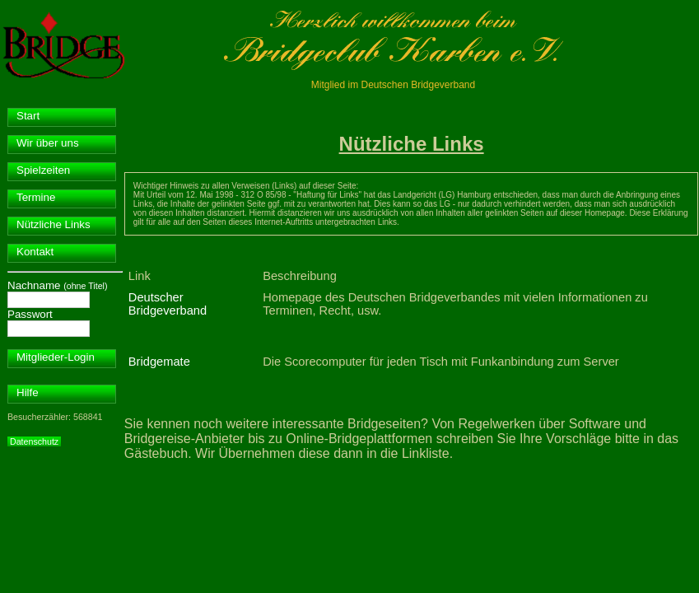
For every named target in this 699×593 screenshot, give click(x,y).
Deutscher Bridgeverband (167, 304)
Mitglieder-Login (55, 357)
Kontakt (35, 251)
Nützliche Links (53, 224)
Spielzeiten (43, 170)
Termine (35, 197)
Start (28, 116)
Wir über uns (47, 143)
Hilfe (27, 392)
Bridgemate (159, 361)
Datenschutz (34, 441)
